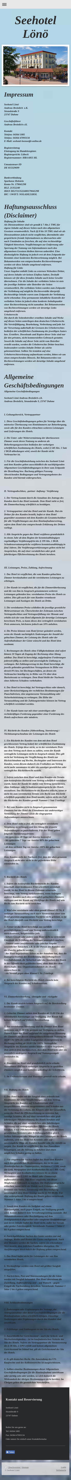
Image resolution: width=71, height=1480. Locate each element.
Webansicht (61, 1470)
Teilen (10, 1452)
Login (63, 1467)
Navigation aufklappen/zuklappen (35, 4)
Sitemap (25, 1467)
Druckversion (13, 1467)
